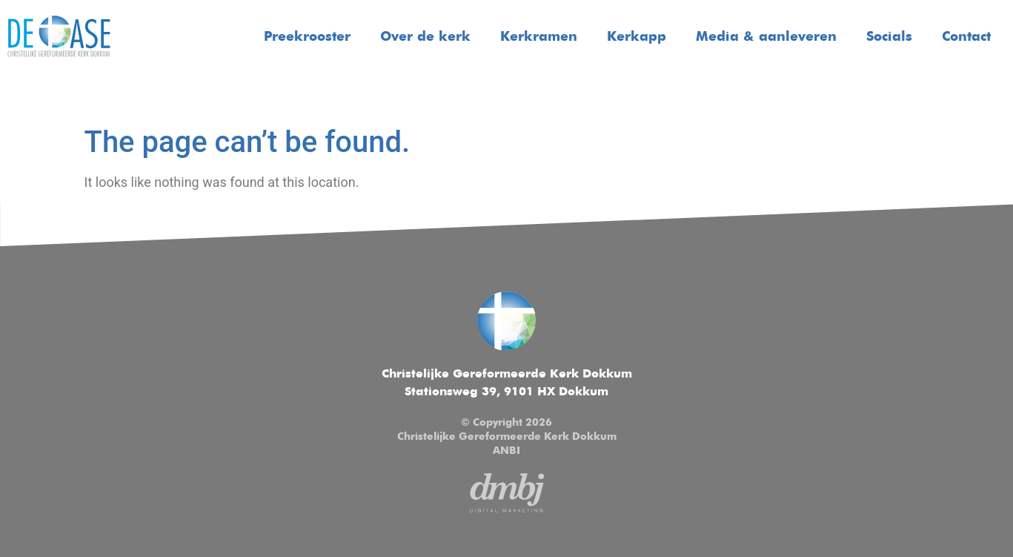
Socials (889, 37)
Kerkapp (636, 37)
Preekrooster (307, 37)
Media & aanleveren (766, 37)
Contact (966, 37)
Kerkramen (538, 37)
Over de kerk (425, 37)
